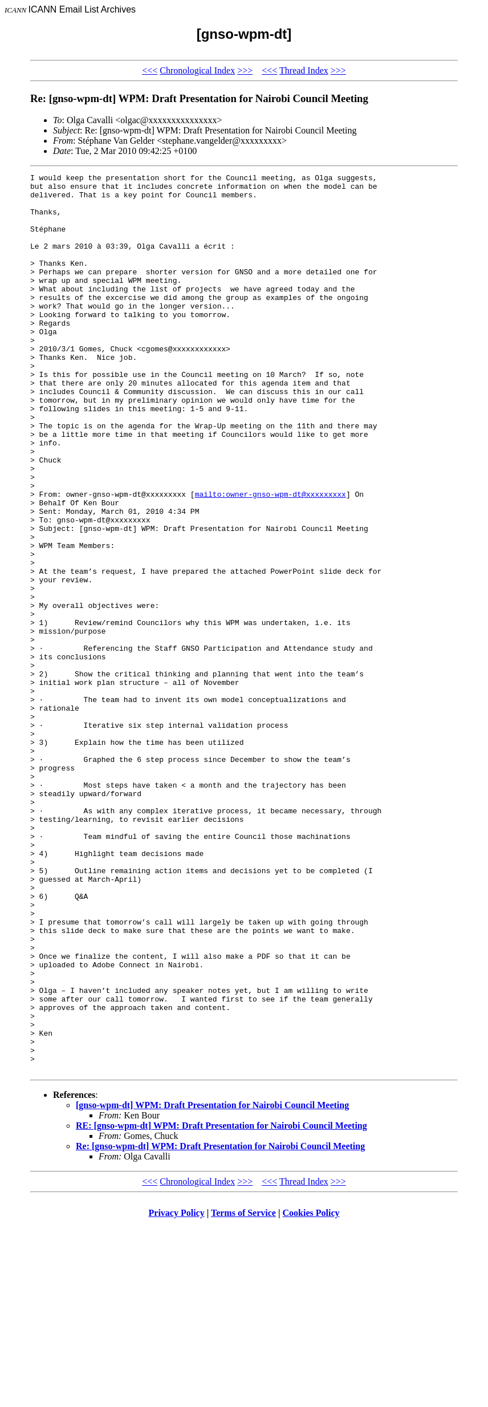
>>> (245, 70)
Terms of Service (243, 1392)
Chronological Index (197, 70)
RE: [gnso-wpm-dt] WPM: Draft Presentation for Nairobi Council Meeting (221, 1305)
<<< (149, 70)
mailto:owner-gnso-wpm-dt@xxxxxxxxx (270, 559)
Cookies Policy (311, 1392)
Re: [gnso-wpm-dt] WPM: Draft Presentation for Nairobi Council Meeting (220, 1326)
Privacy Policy (177, 1392)
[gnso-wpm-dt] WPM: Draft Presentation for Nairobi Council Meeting (212, 1285)
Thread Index (303, 70)
